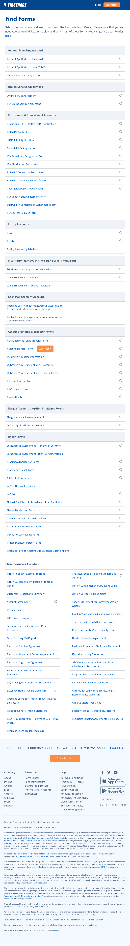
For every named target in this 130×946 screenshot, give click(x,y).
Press (7, 802)
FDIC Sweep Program (19, 618)
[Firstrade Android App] (113, 790)
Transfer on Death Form (20, 470)
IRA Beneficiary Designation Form (26, 156)
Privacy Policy (68, 786)
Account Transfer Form (20, 349)
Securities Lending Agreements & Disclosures (97, 719)
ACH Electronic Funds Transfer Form (27, 341)
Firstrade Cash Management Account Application (34, 306)
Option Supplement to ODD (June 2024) (94, 586)
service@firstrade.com (38, 883)
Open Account (111, 4)
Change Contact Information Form (27, 518)
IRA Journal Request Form (21, 213)
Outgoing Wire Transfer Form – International (32, 373)
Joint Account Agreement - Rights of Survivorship (35, 454)
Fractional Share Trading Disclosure (27, 711)
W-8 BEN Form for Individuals (23, 277)
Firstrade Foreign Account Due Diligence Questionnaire (38, 551)
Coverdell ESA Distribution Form (25, 188)
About (7, 778)
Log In (98, 4)
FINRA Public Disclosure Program (26, 574)
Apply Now (45, 349)
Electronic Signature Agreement (25, 662)
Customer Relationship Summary (26, 594)
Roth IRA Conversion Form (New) (26, 172)
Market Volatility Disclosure (88, 654)
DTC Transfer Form (17, 389)
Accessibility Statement (74, 798)
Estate (11, 241)
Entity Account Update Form (23, 249)
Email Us (116, 748)
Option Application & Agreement (25, 425)
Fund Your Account (35, 782)
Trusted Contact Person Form (24, 543)
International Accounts (38, 790)
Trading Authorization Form (23, 462)
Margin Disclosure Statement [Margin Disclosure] (106, 893)
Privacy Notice (15, 610)
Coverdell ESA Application (21, 148)
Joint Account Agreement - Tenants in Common (34, 446)
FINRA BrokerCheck (48, 827)
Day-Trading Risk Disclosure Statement (29, 682)
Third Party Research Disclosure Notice (94, 622)
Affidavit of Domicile (18, 478)
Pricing (8, 782)
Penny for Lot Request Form (23, 534)
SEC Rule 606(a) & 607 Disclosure (90, 682)
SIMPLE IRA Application (20, 140)
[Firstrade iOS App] (113, 781)
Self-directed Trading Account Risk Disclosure (43, 838)
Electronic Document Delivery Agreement (30, 654)
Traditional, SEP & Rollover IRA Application (31, 124)
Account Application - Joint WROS (26, 67)
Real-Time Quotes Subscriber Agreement (95, 630)
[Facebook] (102, 772)
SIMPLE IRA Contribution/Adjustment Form (31, 205)
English (103, 805)
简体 (114, 805)
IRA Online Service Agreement (24, 104)
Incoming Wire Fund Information (25, 357)
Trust (10, 233)
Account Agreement (18, 602)
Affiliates (9, 798)
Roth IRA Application (19, 132)
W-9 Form (12, 494)
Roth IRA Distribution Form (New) (26, 180)
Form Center (32, 778)
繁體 (123, 805)
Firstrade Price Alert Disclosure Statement (96, 646)
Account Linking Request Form (24, 526)
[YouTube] (116, 772)
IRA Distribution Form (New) (23, 164)
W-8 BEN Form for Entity (21, 486)
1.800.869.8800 (39, 748)
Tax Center (31, 794)
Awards (8, 786)
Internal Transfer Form (20, 381)
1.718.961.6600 (92, 748)
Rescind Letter (15, 397)
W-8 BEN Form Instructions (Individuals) (29, 285)
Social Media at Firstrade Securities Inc (93, 711)
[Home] (14, 5)
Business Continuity (72, 805)
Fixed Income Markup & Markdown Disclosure (97, 614)
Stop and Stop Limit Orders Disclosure (93, 674)
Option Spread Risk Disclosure (89, 594)
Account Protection (72, 794)
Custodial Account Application (24, 75)
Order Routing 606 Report (21, 638)
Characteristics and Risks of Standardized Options (34, 856)
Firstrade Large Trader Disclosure (25, 731)
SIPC (61, 930)
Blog (7, 790)
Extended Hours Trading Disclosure (26, 691)
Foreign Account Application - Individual (29, 269)
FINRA (55, 930)
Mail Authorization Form (21, 510)
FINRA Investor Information (29, 896)
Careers (8, 794)
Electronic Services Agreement (24, 646)
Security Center (69, 790)
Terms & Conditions (72, 778)
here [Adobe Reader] (8, 36)
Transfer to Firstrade (36, 786)
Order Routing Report (73, 809)
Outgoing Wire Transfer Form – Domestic (30, 365)
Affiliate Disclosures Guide (86, 703)
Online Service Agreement (21, 96)
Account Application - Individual (25, 59)
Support (8, 805)
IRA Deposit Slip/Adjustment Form (26, 197)
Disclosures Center (71, 802)
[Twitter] (109, 772)
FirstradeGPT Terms (72, 782)
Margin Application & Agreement (25, 417)
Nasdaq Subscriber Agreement (89, 638)
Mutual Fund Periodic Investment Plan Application (35, 502)
